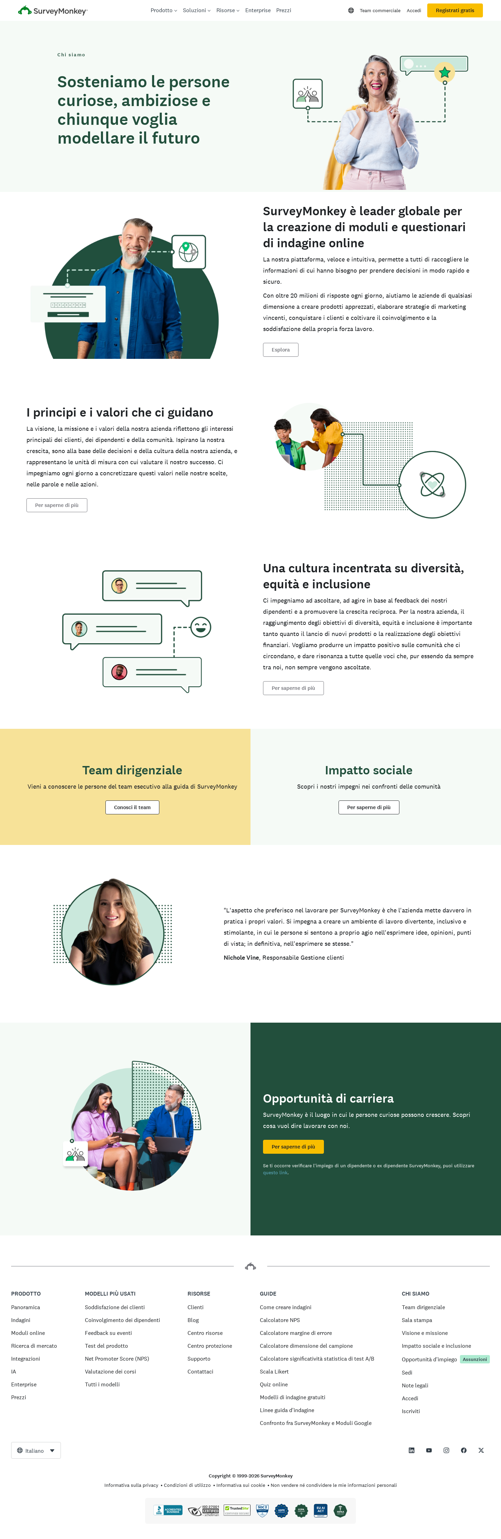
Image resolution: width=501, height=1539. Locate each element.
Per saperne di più (57, 505)
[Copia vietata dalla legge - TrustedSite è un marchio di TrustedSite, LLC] (237, 1514)
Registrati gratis (455, 10)
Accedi (414, 10)
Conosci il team (132, 807)
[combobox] (36, 1450)
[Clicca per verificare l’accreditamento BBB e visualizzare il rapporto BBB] (168, 1514)
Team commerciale (380, 10)
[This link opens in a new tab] (411, 1450)
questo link (275, 1172)
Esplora (281, 349)
